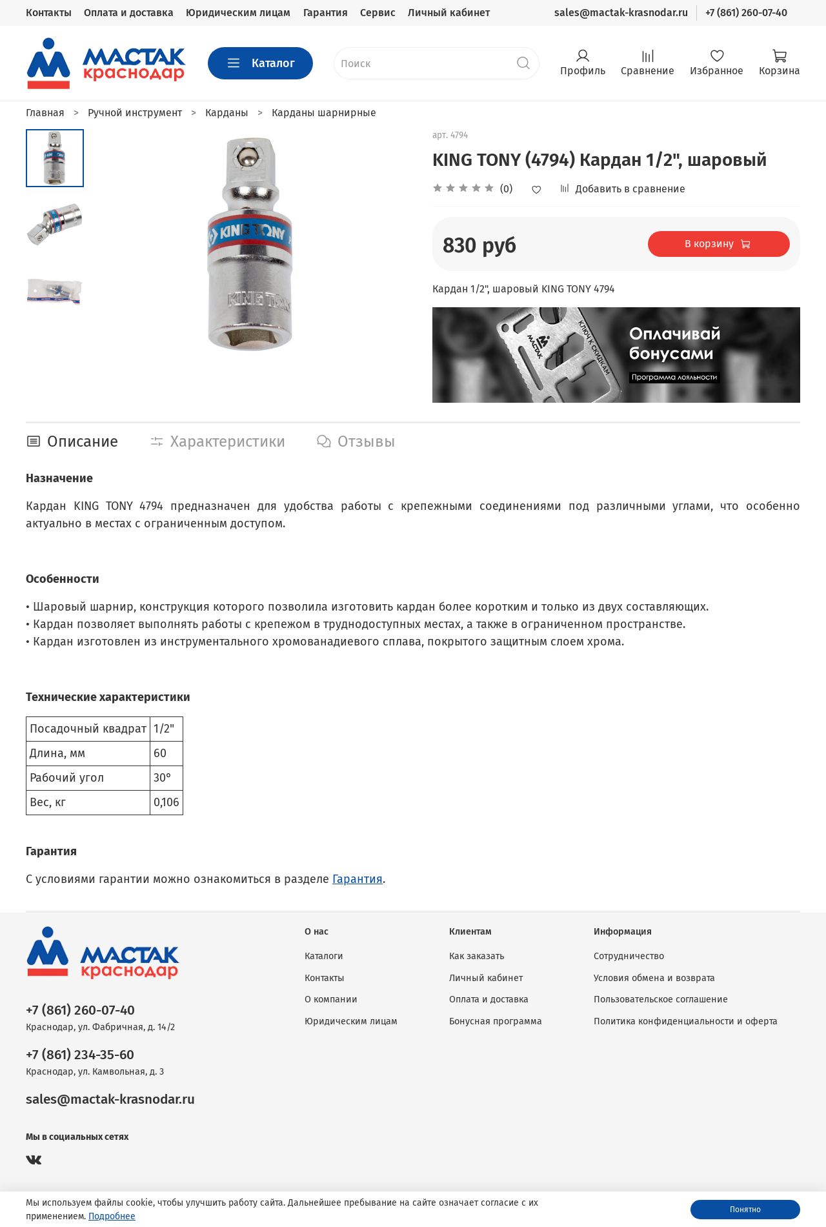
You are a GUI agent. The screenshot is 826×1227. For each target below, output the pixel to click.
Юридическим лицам (238, 12)
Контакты (49, 12)
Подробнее (112, 1216)
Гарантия (325, 12)
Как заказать (476, 956)
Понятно (745, 1209)
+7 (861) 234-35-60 (80, 1055)
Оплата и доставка (129, 12)
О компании (331, 999)
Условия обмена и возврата (654, 978)
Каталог (260, 63)
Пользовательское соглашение (661, 999)
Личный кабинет (449, 12)
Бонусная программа (495, 1021)
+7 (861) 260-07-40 (746, 12)
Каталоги (324, 956)
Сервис (378, 12)
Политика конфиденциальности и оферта (686, 1021)
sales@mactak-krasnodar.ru (621, 12)
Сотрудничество (629, 956)
